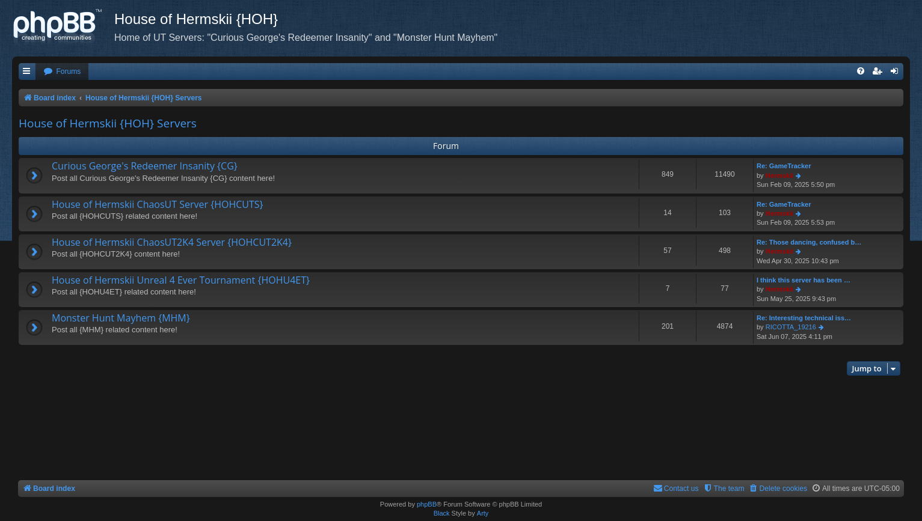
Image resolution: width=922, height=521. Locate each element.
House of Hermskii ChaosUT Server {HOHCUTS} (157, 204)
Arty (483, 513)
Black (442, 513)
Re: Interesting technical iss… (804, 317)
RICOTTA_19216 (791, 327)
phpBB (427, 504)
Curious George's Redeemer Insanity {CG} (145, 165)
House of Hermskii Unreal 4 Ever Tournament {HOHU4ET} (181, 280)
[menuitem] (62, 72)
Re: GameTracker (784, 165)
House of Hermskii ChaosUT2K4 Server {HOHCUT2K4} (172, 242)
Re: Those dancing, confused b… (809, 242)
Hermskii (779, 175)
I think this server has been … (803, 280)
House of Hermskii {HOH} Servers (108, 123)
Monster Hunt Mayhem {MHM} (121, 317)
